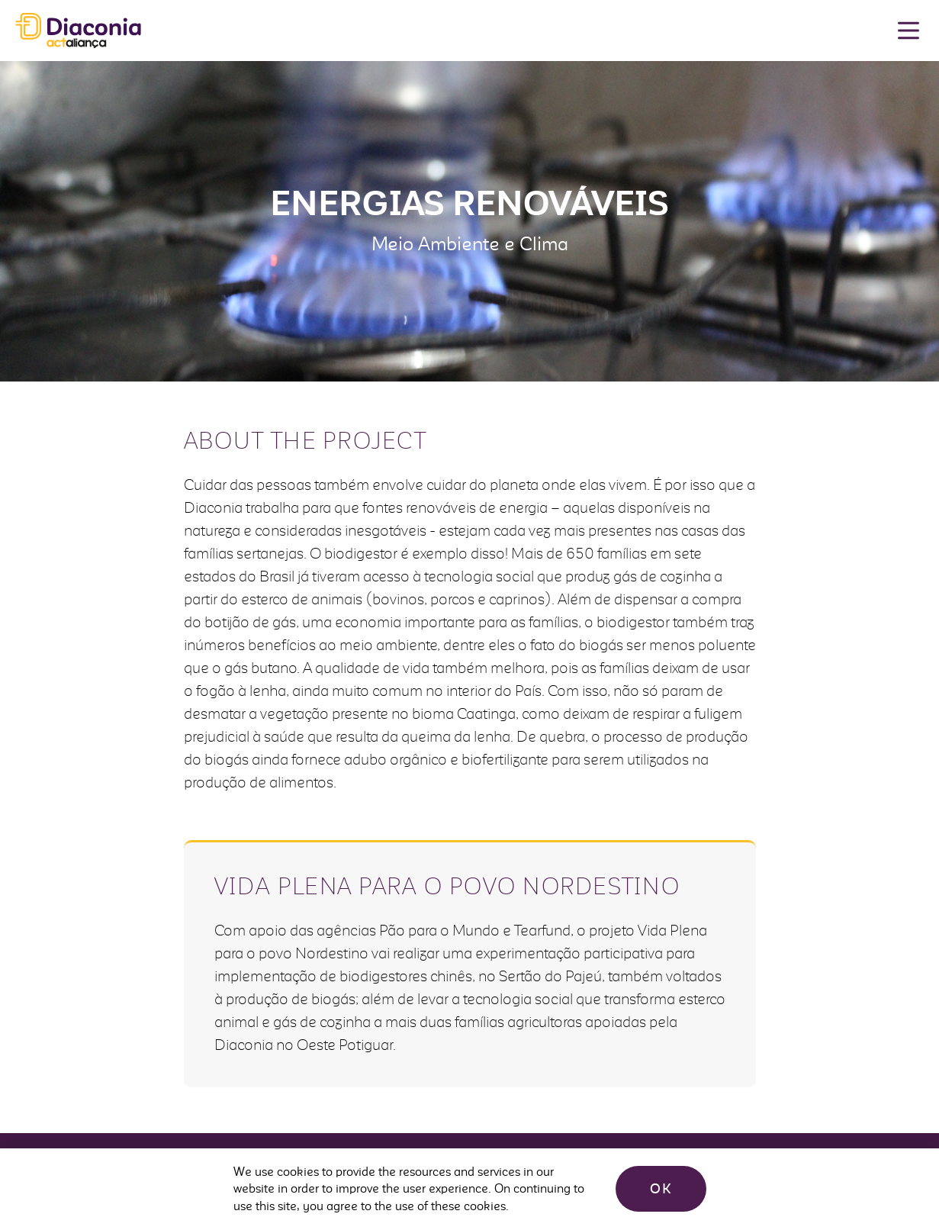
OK (661, 1188)
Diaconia (78, 31)
